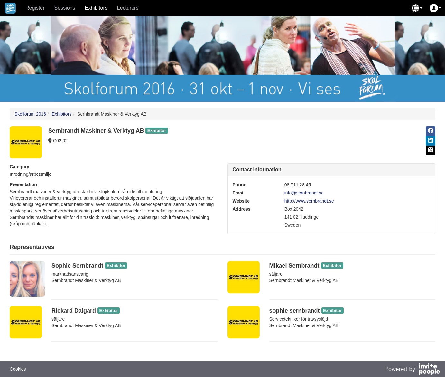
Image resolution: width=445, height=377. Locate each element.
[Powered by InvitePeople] (412, 369)
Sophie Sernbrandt (77, 265)
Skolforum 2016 (30, 114)
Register (35, 8)
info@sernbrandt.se (304, 192)
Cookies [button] (18, 369)
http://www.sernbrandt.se (309, 200)
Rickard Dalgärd (73, 310)
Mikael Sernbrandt (294, 265)
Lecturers (128, 8)
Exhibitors (96, 8)
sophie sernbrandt (294, 310)
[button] (417, 8)
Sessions (64, 8)
